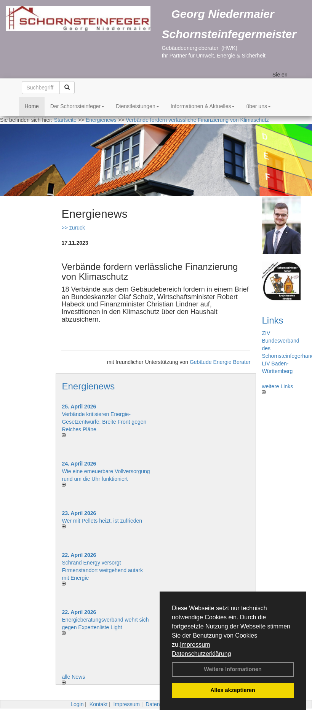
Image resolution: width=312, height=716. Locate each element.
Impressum (195, 644)
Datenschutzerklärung (201, 654)
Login (76, 704)
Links (272, 320)
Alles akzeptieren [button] (232, 690)
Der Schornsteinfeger (77, 106)
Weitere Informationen (233, 669)
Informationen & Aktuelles (203, 106)
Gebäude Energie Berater (220, 362)
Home (32, 106)
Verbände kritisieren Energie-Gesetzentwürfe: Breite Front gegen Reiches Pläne (104, 421)
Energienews (88, 386)
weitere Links (277, 388)
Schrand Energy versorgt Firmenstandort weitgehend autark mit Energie (102, 570)
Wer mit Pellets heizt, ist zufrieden (102, 521)
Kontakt (98, 704)
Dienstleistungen (137, 106)
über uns (258, 106)
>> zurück (73, 228)
